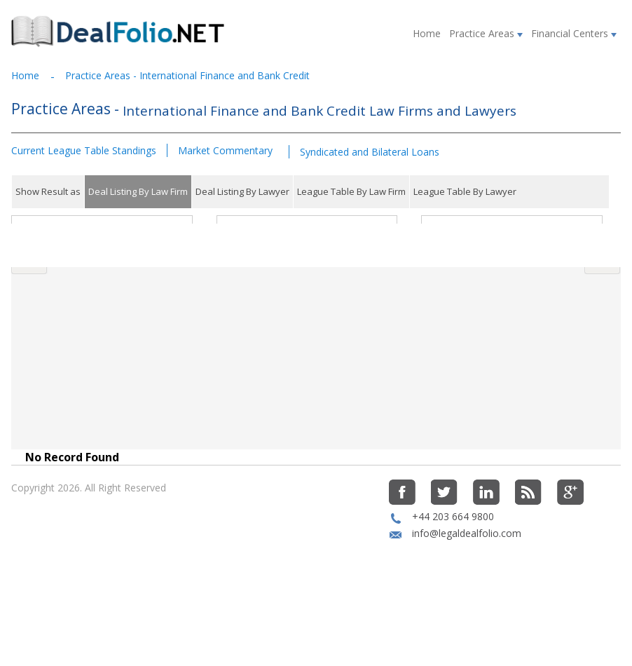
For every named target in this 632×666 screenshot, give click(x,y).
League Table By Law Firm (351, 191)
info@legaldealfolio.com (466, 579)
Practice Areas (486, 33)
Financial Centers (574, 33)
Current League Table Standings (83, 150)
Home (427, 33)
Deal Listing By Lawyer (242, 191)
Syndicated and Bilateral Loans (369, 151)
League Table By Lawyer (464, 191)
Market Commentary (225, 150)
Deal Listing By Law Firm (138, 191)
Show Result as (48, 191)
